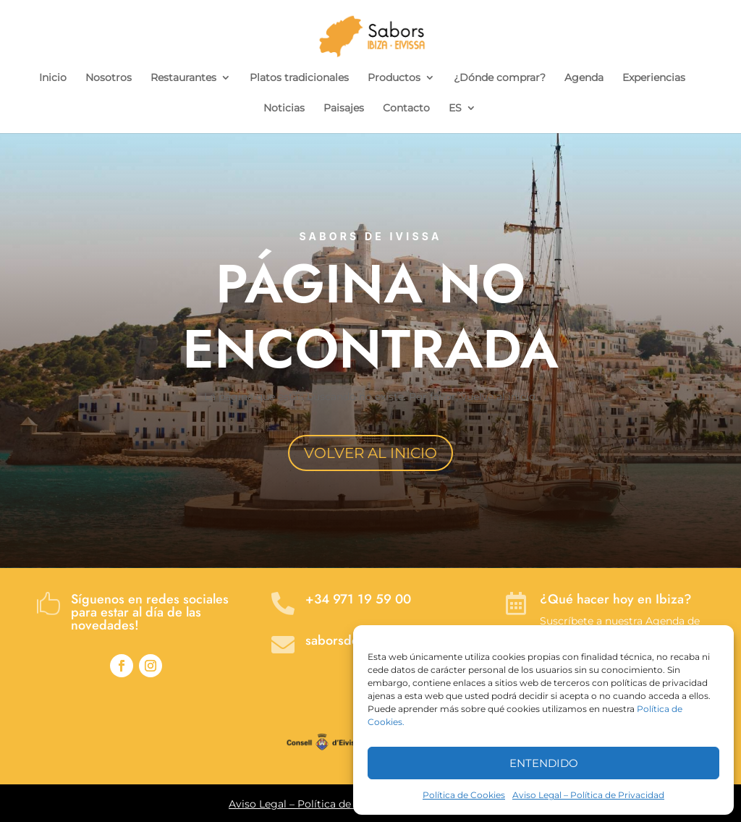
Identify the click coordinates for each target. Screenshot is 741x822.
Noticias (284, 108)
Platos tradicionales (299, 78)
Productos (394, 78)
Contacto (406, 108)
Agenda (584, 78)
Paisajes (343, 108)
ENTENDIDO (543, 763)
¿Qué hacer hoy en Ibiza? (616, 599)
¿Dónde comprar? (500, 78)
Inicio (53, 78)
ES (455, 108)
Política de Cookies (464, 794)
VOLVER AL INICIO (370, 453)
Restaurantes (183, 78)
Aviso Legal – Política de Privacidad (588, 794)
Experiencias (653, 78)
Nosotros (108, 78)
